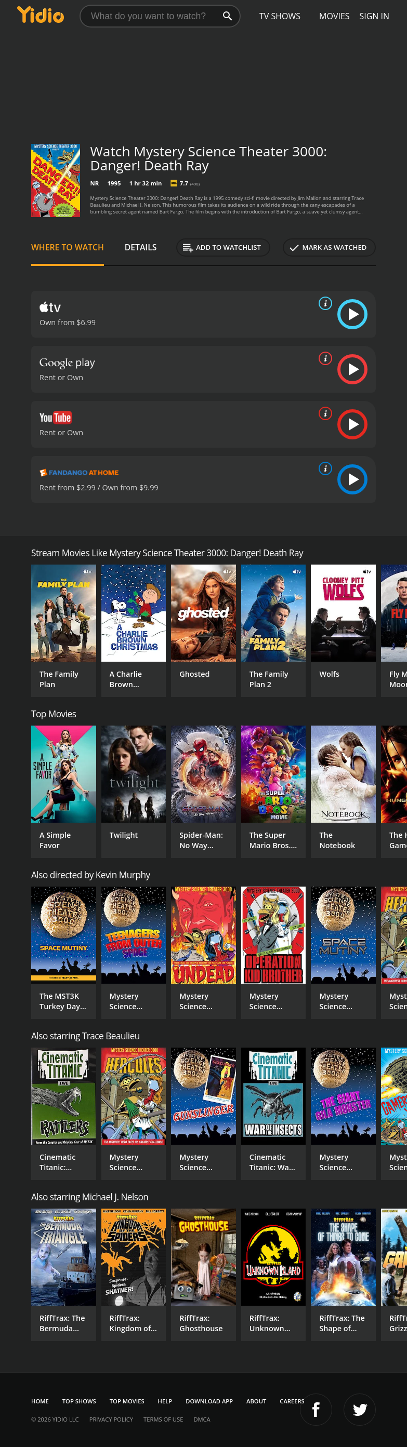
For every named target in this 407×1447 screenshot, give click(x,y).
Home (40, 1401)
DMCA (201, 1419)
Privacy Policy (111, 1419)
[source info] (323, 303)
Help (165, 1401)
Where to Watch (67, 247)
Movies (334, 16)
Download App (209, 1401)
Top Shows (79, 1401)
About (256, 1401)
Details (141, 247)
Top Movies (127, 1401)
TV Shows (279, 16)
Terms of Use (163, 1419)
